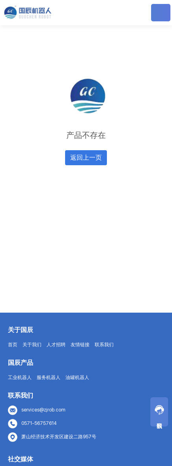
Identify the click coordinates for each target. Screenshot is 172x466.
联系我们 (104, 344)
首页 (12, 344)
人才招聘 (56, 344)
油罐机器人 (77, 377)
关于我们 (31, 344)
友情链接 (80, 344)
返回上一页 (86, 157)
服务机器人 (48, 377)
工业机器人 (20, 377)
